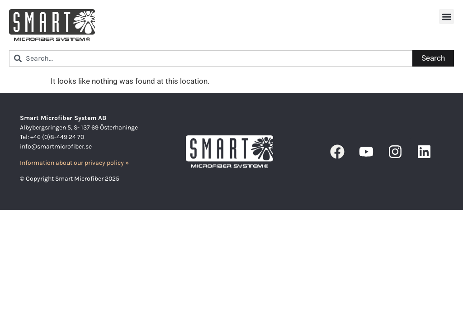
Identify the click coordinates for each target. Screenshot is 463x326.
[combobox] (210, 58)
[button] (446, 16)
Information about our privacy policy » (74, 163)
